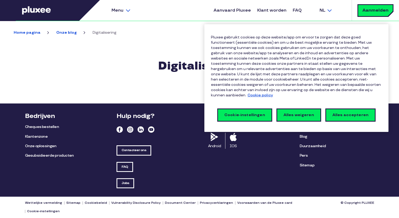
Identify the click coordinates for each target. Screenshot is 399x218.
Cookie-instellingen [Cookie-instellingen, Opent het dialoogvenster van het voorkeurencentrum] (244, 115)
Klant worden (271, 10)
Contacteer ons (134, 150)
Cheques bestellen (42, 127)
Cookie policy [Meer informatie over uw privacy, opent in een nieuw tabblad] (260, 95)
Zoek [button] (341, 10)
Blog (303, 136)
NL (322, 10)
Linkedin (141, 129)
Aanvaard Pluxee (232, 10)
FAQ (297, 10)
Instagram (130, 129)
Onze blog (66, 32)
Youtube (151, 129)
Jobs (125, 183)
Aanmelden (375, 10)
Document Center (180, 203)
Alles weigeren (299, 115)
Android (214, 146)
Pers (304, 155)
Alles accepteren (350, 115)
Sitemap (307, 165)
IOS (233, 146)
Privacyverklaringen (216, 203)
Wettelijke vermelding (43, 203)
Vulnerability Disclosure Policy (136, 203)
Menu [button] (117, 10)
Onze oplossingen (41, 146)
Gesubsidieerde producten (49, 155)
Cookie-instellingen (43, 211)
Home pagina (27, 32)
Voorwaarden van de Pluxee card (264, 203)
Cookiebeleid (96, 203)
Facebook (120, 129)
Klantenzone (36, 136)
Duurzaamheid (313, 146)
